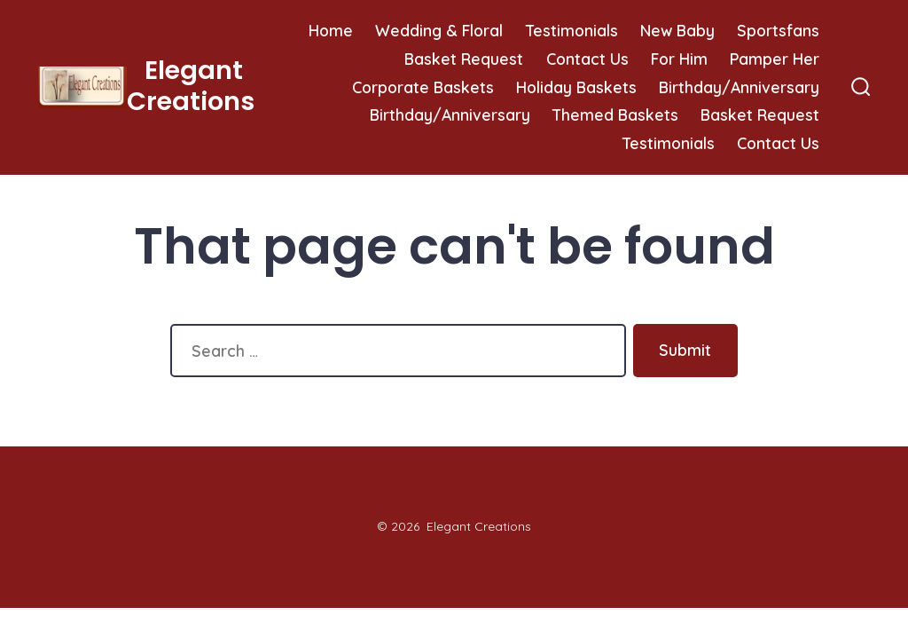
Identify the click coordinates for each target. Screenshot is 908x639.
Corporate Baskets (423, 87)
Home (331, 30)
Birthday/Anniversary (739, 87)
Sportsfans (778, 30)
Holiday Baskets (576, 87)
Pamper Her (774, 58)
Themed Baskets (615, 114)
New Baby (677, 30)
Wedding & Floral (439, 30)
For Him (679, 58)
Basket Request (463, 58)
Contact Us (587, 58)
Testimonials (572, 30)
